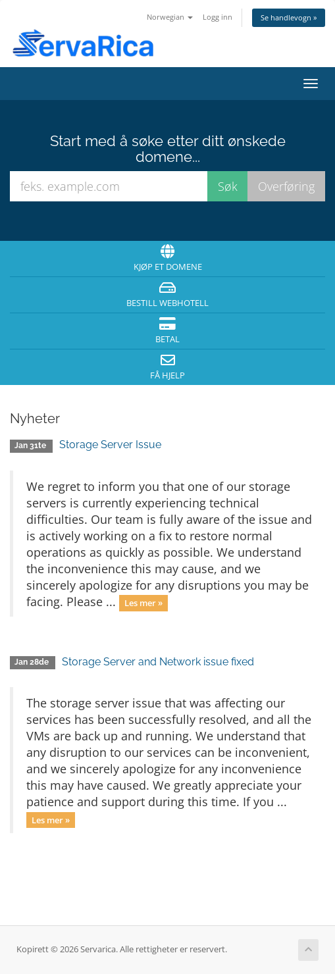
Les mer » (143, 603)
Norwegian (170, 17)
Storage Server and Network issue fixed (158, 661)
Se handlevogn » (289, 17)
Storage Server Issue (110, 444)
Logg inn (217, 17)
